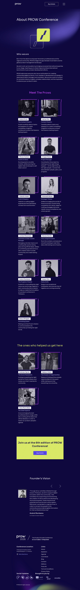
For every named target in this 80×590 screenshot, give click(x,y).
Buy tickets (51, 4)
